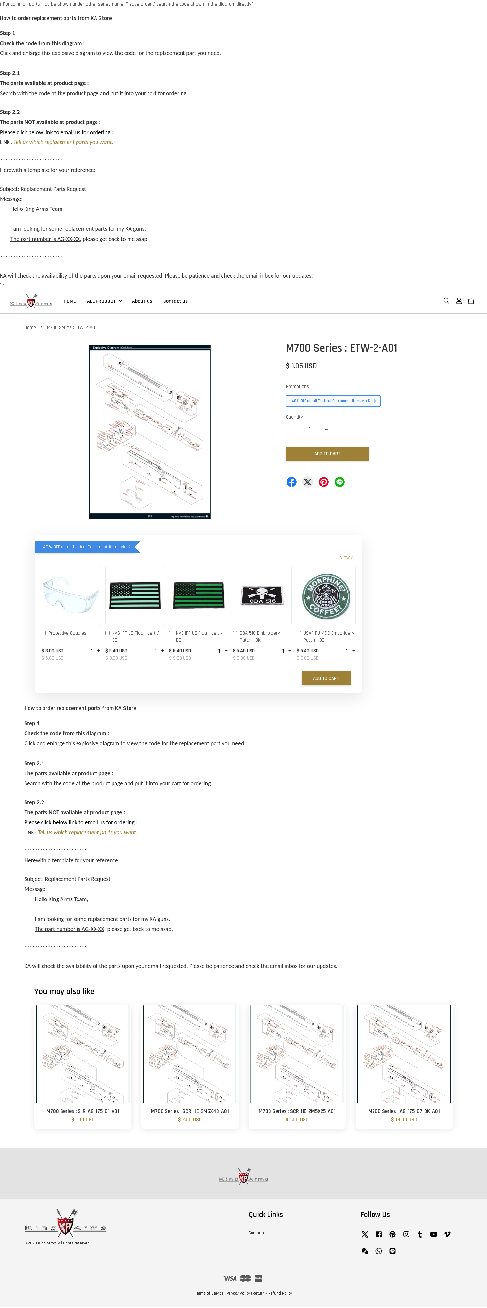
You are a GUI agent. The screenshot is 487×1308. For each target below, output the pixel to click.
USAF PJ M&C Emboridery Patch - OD (325, 637)
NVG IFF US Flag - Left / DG (196, 637)
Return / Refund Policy (272, 1294)
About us (142, 301)
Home (30, 328)
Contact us (175, 301)
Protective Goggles (64, 634)
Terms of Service (209, 1294)
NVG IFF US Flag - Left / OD (132, 637)
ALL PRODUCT (105, 301)
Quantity (294, 418)
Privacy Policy (238, 1294)
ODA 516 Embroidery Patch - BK (256, 637)
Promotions (297, 388)
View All (348, 558)
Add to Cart (326, 679)
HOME (70, 301)
